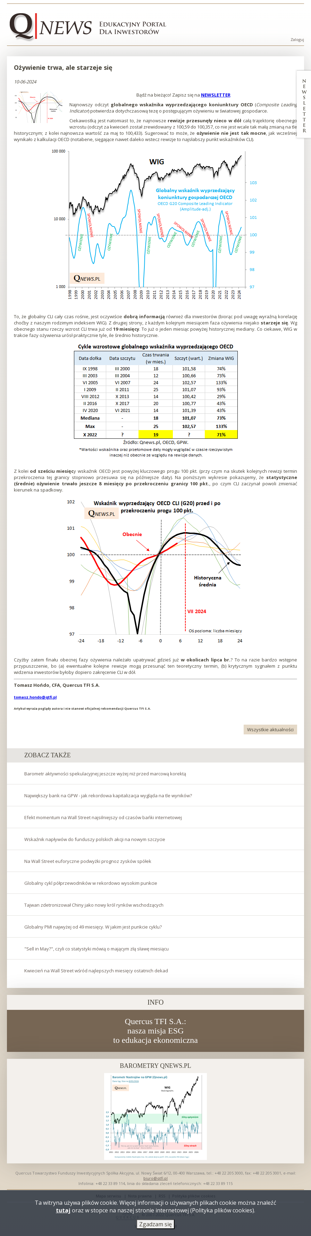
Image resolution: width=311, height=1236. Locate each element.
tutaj (63, 1212)
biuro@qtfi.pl (155, 1178)
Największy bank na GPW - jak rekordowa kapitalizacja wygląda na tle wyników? (108, 795)
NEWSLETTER (215, 95)
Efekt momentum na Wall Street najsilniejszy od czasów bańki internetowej (103, 817)
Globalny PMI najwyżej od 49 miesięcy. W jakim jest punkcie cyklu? (93, 927)
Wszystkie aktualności (270, 729)
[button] (39, 107)
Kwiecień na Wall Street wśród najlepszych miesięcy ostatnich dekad (96, 970)
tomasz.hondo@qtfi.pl (35, 697)
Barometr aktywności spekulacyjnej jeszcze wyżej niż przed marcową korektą (105, 774)
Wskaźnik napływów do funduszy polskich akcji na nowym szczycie (94, 839)
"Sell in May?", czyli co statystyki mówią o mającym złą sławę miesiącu (96, 949)
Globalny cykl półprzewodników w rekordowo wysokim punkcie (90, 883)
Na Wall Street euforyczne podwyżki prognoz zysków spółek (87, 861)
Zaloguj (297, 39)
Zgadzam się (155, 1226)
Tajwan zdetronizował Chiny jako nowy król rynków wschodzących (93, 905)
